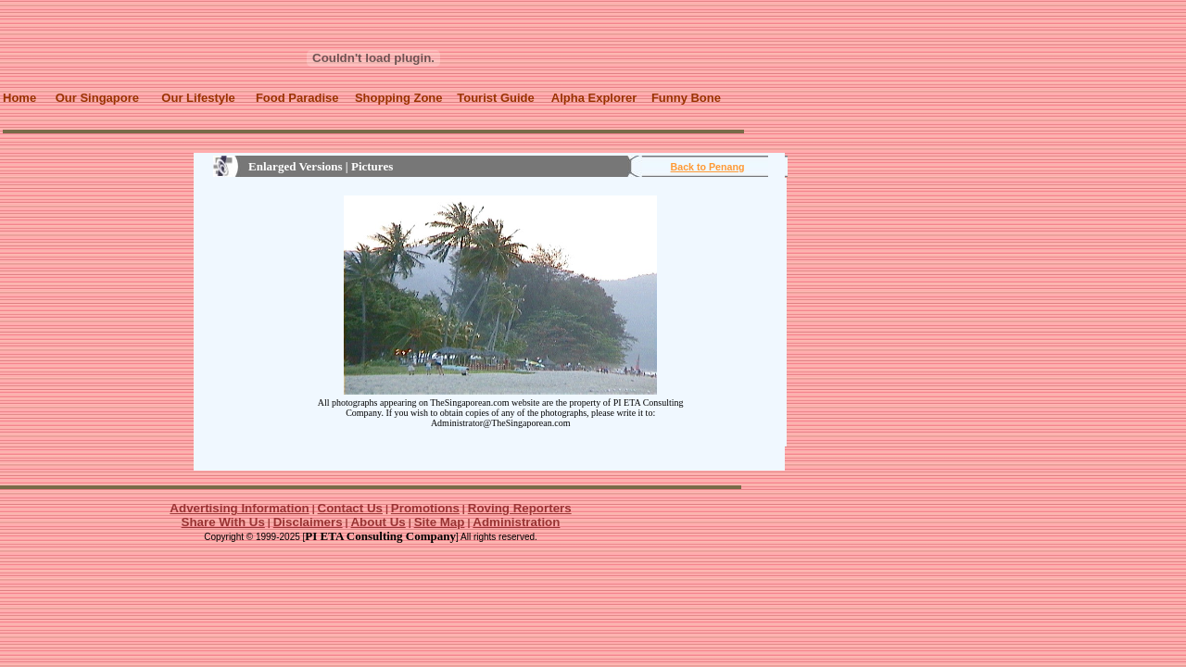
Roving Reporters (520, 508)
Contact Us (350, 508)
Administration (516, 522)
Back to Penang (708, 166)
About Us (377, 522)
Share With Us (223, 522)
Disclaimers (308, 522)
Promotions (425, 508)
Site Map (439, 522)
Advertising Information (239, 508)
